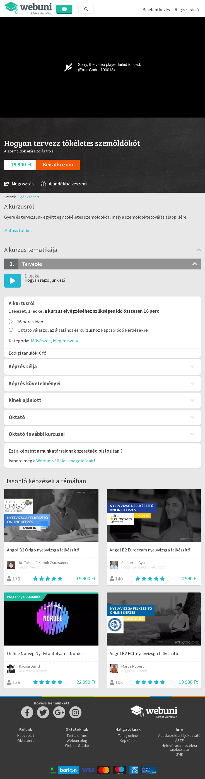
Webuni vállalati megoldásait (65, 461)
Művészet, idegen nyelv (54, 341)
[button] (18, 230)
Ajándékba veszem (64, 183)
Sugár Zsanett (27, 196)
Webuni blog (77, 740)
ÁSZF (179, 740)
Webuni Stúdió (77, 745)
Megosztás (18, 183)
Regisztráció (187, 9)
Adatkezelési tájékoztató (179, 735)
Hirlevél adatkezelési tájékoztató (179, 747)
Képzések (128, 740)
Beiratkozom (58, 164)
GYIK (179, 754)
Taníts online (77, 735)
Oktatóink (25, 740)
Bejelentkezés (156, 9)
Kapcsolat (25, 735)
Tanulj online (128, 735)
